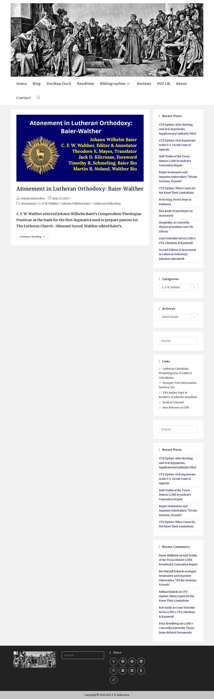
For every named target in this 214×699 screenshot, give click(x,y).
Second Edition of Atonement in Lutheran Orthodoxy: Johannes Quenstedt (177, 254)
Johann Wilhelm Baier (76, 203)
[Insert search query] (178, 341)
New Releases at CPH (176, 407)
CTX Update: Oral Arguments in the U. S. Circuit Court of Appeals (177, 145)
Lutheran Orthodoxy (107, 203)
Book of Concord (173, 402)
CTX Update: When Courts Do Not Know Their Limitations (176, 596)
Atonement (28, 203)
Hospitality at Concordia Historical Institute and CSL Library (176, 227)
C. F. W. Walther (49, 203)
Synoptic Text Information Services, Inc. (177, 385)
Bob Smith (165, 607)
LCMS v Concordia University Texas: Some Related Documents (176, 628)
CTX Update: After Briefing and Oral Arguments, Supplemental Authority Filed (177, 129)
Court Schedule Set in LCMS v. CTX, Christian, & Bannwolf (177, 612)
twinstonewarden (32, 198)
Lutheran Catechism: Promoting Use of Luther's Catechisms (175, 373)
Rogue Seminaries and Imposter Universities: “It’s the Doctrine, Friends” (178, 177)
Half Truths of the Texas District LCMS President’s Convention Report (175, 161)
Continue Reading (34, 237)
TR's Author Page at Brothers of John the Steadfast (178, 395)
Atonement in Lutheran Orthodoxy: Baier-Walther (80, 189)
